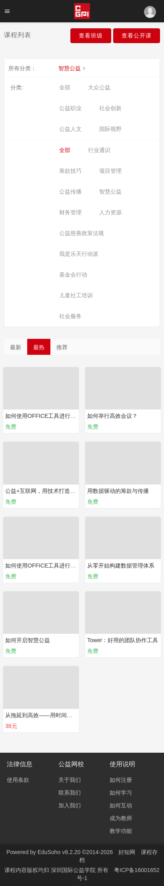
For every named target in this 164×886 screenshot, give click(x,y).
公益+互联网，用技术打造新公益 (46, 491)
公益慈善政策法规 (81, 233)
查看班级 (91, 35)
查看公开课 (137, 35)
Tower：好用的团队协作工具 (122, 640)
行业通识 (99, 150)
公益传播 (70, 191)
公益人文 (70, 129)
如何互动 (121, 805)
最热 (38, 347)
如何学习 (121, 792)
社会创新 (110, 108)
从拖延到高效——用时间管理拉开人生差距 (58, 715)
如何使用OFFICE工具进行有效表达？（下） (60, 565)
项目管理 (110, 171)
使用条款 (18, 780)
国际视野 (110, 129)
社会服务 (70, 316)
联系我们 (69, 792)
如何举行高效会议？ (112, 416)
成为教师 (121, 818)
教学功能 (121, 831)
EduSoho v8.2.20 (59, 852)
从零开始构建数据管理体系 (120, 565)
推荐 (62, 347)
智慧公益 (72, 68)
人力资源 (110, 212)
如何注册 (121, 780)
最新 (15, 347)
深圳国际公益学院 (74, 870)
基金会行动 (73, 274)
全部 (64, 87)
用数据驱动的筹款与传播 (118, 491)
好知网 (126, 852)
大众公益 (99, 87)
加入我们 (69, 805)
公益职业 (70, 108)
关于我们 (69, 780)
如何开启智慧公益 (27, 640)
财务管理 (70, 212)
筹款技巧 (70, 171)
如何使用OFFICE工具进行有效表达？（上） (60, 416)
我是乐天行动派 (78, 254)
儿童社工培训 (76, 295)
